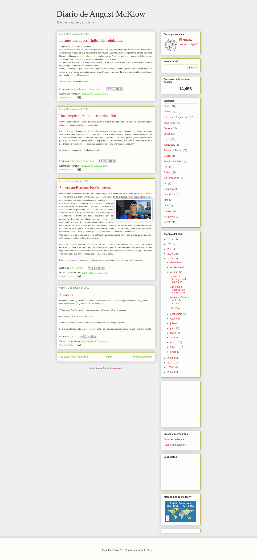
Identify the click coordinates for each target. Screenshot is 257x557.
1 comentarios (66, 276)
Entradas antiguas (142, 356)
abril (173, 337)
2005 (170, 372)
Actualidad (169, 194)
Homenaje (169, 189)
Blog (166, 200)
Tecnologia (169, 144)
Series (167, 133)
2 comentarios (66, 345)
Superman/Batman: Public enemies (86, 187)
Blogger (150, 550)
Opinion (168, 211)
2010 (170, 253)
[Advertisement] (174, 403)
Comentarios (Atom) (113, 368)
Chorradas (169, 122)
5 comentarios (66, 97)
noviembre (176, 267)
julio (172, 323)
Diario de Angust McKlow (101, 13)
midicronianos (86, 56)
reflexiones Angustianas (89, 89)
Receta (167, 222)
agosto (174, 318)
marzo (174, 342)
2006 (170, 367)
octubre (174, 272)
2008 (170, 358)
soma (133, 50)
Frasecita (66, 294)
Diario (73, 89)
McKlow (187, 39)
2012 (170, 244)
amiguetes (169, 216)
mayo (173, 332)
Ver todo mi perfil (188, 44)
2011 (170, 249)
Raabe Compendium (175, 444)
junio (173, 328)
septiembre (176, 314)
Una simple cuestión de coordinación (87, 115)
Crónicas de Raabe (174, 439)
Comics (79, 268)
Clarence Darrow (89, 329)
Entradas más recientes (73, 356)
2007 (170, 362)
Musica (167, 155)
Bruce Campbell (172, 161)
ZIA (166, 183)
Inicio (109, 356)
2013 (170, 239)
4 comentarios (66, 169)
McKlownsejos (171, 178)
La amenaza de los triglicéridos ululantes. (91, 40)
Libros (167, 139)
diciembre (176, 262)
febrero (174, 347)
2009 (170, 258)
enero (173, 351)
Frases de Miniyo (173, 150)
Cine (72, 268)
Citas (72, 336)
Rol (165, 166)
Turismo (168, 172)
